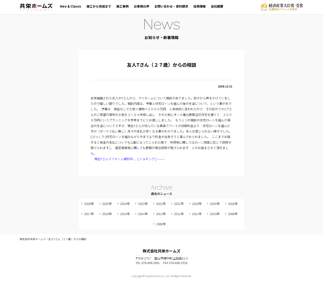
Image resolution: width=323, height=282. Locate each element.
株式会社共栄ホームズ (36, 7)
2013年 (161, 214)
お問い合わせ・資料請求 (171, 6)
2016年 (107, 214)
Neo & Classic (70, 6)
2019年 (215, 203)
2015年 (125, 214)
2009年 (233, 214)
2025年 (107, 203)
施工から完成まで (99, 6)
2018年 (233, 203)
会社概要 (217, 6)
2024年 (125, 203)
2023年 (143, 203)
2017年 (89, 214)
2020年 (197, 203)
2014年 (143, 214)
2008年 (161, 224)
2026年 (89, 203)
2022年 (161, 203)
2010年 (215, 214)
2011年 (197, 214)
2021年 (179, 203)
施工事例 (122, 6)
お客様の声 (141, 6)
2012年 (179, 214)
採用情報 (199, 6)
